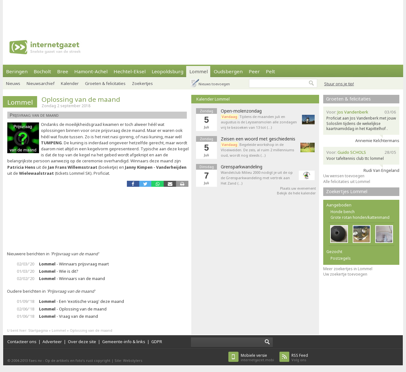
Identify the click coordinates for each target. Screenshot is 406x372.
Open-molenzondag (241, 111)
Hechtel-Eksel (130, 71)
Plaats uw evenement (298, 188)
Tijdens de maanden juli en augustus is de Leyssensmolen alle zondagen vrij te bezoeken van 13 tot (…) (259, 122)
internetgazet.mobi (257, 357)
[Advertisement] (203, 14)
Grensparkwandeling (241, 167)
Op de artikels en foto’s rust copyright (77, 360)
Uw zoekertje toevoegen (345, 274)
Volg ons (299, 357)
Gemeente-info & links (123, 341)
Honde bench (343, 211)
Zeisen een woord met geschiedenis (258, 139)
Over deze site (82, 341)
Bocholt (42, 71)
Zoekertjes (142, 83)
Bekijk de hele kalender (296, 193)
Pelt (270, 71)
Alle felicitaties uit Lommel (346, 181)
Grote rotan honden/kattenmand (360, 217)
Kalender (70, 83)
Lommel (198, 71)
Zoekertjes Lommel (346, 191)
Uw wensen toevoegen (343, 176)
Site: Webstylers (128, 360)
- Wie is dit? (58, 271)
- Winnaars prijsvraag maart (74, 264)
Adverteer (52, 341)
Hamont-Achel (91, 71)
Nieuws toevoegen (214, 84)
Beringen (17, 71)
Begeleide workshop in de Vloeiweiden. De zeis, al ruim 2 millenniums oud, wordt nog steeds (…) (257, 150)
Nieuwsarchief (41, 83)
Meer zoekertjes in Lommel (347, 268)
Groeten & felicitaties (105, 83)
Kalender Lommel (213, 99)
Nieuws (13, 83)
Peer (254, 71)
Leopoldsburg (167, 71)
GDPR (156, 341)
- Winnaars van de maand (72, 278)
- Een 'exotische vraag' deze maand (81, 301)
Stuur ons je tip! (339, 84)
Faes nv (35, 360)
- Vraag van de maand (68, 316)
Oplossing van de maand (81, 99)
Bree (62, 71)
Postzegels (341, 258)
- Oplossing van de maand (73, 309)
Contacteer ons (21, 341)
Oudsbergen (228, 71)
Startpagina (38, 330)
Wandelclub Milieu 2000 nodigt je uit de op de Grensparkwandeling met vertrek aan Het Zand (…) (257, 178)
